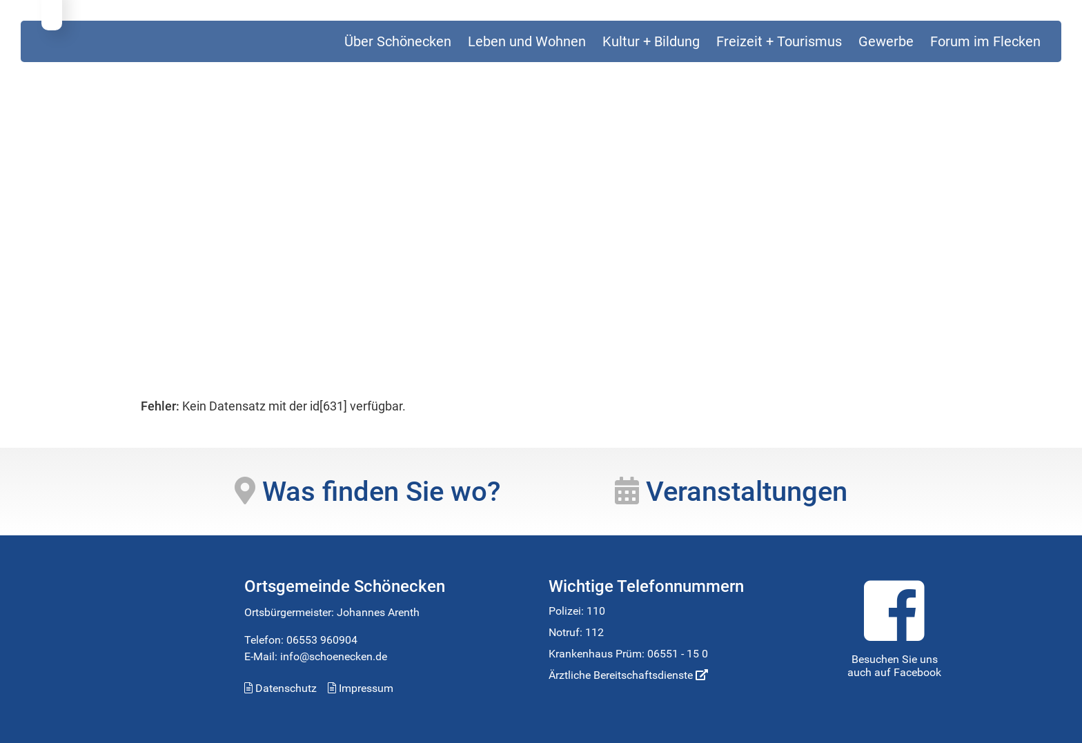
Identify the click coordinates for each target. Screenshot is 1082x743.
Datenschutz (280, 688)
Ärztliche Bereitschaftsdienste (628, 675)
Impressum (360, 688)
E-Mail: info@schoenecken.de (315, 656)
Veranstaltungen (731, 491)
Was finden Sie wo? (367, 491)
